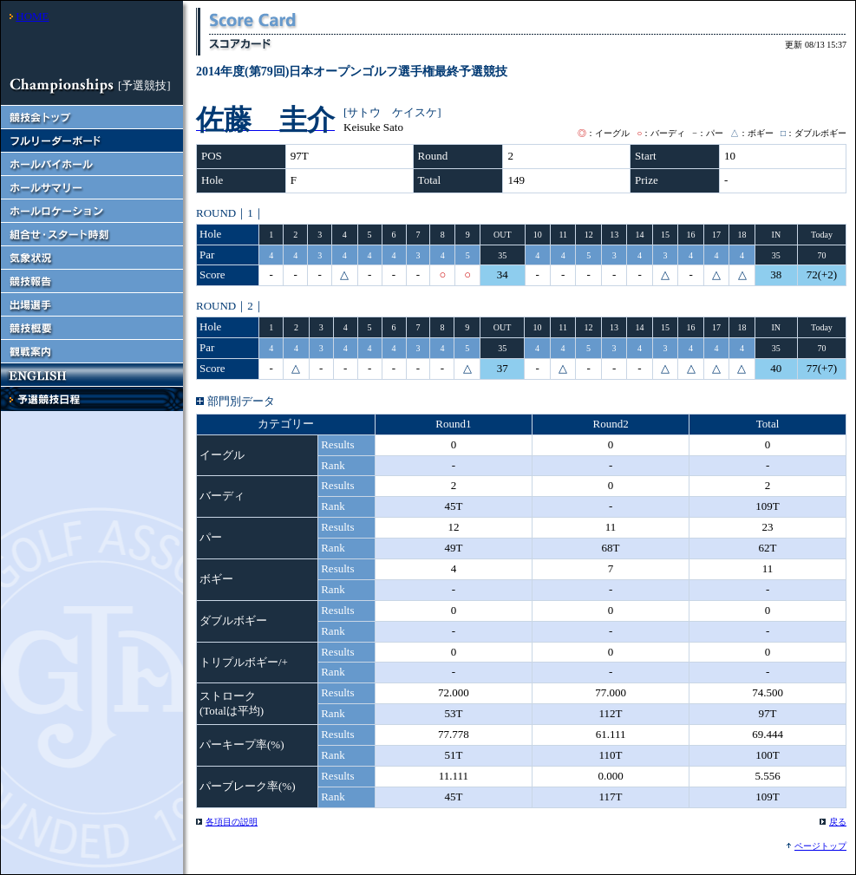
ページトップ (820, 846)
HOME (32, 16)
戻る (837, 821)
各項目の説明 (232, 821)
